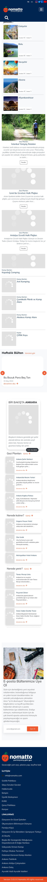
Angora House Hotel (24, 521)
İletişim (5, 793)
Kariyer (5, 809)
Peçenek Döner (22, 593)
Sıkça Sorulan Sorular (11, 785)
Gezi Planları (23, 142)
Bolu (20, 44)
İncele (23, 162)
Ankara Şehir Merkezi (24, 459)
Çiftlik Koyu (22, 335)
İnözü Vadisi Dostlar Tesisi (26, 611)
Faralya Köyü (8, 828)
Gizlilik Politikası (9, 781)
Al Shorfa (6, 836)
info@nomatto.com (13, 775)
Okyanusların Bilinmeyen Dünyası (17, 823)
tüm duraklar (32, 450)
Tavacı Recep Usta (23, 574)
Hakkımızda (7, 789)
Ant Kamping (23, 281)
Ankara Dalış (7, 867)
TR (28, 2)
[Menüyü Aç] (41, 9)
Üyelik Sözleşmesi (10, 797)
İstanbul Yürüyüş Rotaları (23, 144)
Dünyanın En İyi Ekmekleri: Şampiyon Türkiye (21, 832)
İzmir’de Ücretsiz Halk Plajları (23, 193)
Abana (21, 79)
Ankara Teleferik (9, 859)
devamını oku (11, 383)
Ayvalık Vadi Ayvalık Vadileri (15, 871)
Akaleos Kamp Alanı (27, 317)
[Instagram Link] (36, 1)
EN (32, 2)
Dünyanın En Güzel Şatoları (14, 819)
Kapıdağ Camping (11, 272)
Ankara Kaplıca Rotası (24, 496)
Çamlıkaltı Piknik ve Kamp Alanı (29, 300)
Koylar (19, 333)
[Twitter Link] (39, 1)
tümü (26, 453)
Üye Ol (32, 729)
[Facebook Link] (42, 1)
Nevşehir (22, 62)
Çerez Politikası (8, 805)
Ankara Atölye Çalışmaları (13, 863)
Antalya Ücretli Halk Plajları (23, 235)
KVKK (4, 801)
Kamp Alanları (7, 270)
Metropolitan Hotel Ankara (26, 555)
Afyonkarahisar (25, 97)
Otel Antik (20, 537)
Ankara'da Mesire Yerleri (25, 477)
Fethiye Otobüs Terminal (13, 851)
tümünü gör (30, 353)
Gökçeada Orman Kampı (13, 847)
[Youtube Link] (45, 1)
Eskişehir (22, 26)
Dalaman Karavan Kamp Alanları (17, 855)
